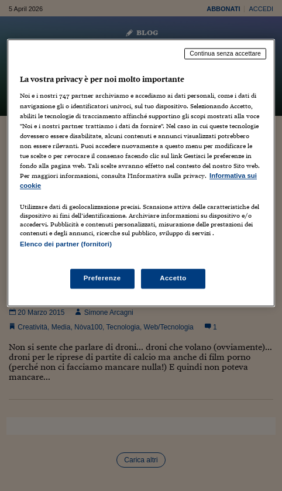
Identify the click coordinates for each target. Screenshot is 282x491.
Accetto (173, 278)
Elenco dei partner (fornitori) (66, 244)
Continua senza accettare (225, 53)
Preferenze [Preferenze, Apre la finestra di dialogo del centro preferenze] (102, 278)
